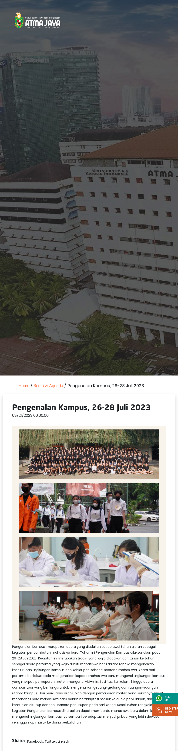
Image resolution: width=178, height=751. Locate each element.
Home (24, 386)
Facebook (35, 741)
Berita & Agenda (48, 386)
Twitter (50, 741)
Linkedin (64, 741)
